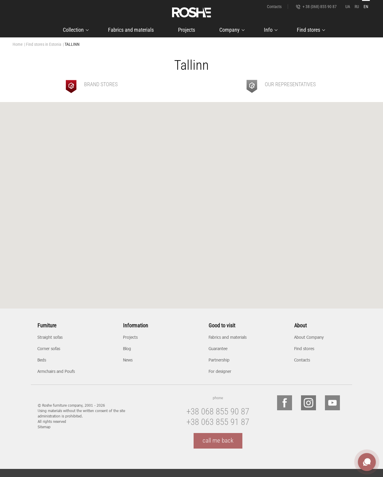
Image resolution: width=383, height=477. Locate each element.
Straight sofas (50, 337)
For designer (220, 371)
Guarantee (218, 348)
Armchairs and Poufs (56, 371)
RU (357, 6)
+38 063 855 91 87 (217, 422)
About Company (309, 337)
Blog (127, 348)
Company (229, 30)
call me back (218, 440)
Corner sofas (48, 348)
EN (366, 6)
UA (347, 6)
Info (268, 30)
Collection (73, 30)
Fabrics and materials (131, 30)
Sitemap (44, 427)
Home (18, 44)
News (128, 359)
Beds (41, 359)
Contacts (274, 6)
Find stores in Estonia (43, 44)
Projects (186, 30)
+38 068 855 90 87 (217, 411)
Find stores (308, 30)
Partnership (219, 359)
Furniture (46, 326)
